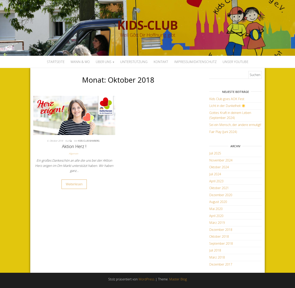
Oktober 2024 (219, 167)
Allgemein (73, 153)
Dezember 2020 (220, 195)
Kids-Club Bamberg (89, 140)
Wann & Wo (80, 62)
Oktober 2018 (219, 236)
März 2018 (217, 257)
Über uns (105, 62)
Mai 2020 (216, 209)
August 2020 (218, 202)
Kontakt (161, 62)
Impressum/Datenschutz (195, 62)
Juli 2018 (215, 250)
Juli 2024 (215, 174)
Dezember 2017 (220, 264)
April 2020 (216, 216)
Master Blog (178, 279)
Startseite (56, 62)
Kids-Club (147, 25)
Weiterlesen (74, 184)
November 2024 (220, 160)
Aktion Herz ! (74, 146)
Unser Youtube (235, 62)
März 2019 (217, 222)
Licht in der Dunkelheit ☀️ (227, 105)
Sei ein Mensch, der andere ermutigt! (235, 125)
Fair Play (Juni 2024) (223, 132)
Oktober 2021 (219, 188)
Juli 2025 (215, 153)
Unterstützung (134, 62)
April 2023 (216, 181)
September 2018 (221, 243)
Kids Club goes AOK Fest (226, 99)
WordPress (146, 279)
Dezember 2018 (220, 229)
